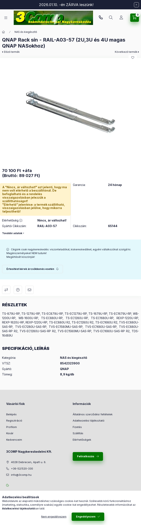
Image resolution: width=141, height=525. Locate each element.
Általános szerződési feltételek (93, 414)
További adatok (12, 233)
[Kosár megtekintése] (134, 18)
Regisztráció (14, 420)
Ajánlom (29, 290)
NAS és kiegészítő (26, 31)
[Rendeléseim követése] (121, 18)
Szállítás (78, 433)
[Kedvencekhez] (133, 57)
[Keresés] (111, 18)
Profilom (11, 427)
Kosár (9, 433)
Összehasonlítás (6, 290)
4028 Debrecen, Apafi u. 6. (28, 462)
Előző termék (12, 51)
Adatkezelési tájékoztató (88, 420)
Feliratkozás (85, 456)
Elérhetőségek (82, 439)
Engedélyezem (86, 516)
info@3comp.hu (21, 474)
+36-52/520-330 (101, 18)
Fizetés (77, 427)
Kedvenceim (14, 439)
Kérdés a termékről (18, 290)
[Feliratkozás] (32, 269)
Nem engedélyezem (53, 516)
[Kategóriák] (6, 18)
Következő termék (126, 51)
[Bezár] (136, 4)
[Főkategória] (3, 32)
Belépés (11, 414)
